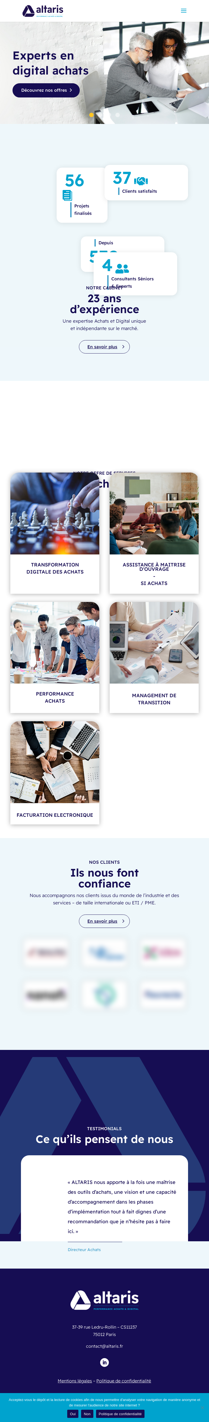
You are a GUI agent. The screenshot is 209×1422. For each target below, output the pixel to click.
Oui (73, 1414)
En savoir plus (102, 346)
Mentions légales (75, 1381)
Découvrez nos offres (44, 90)
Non (87, 1414)
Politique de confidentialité (123, 1381)
